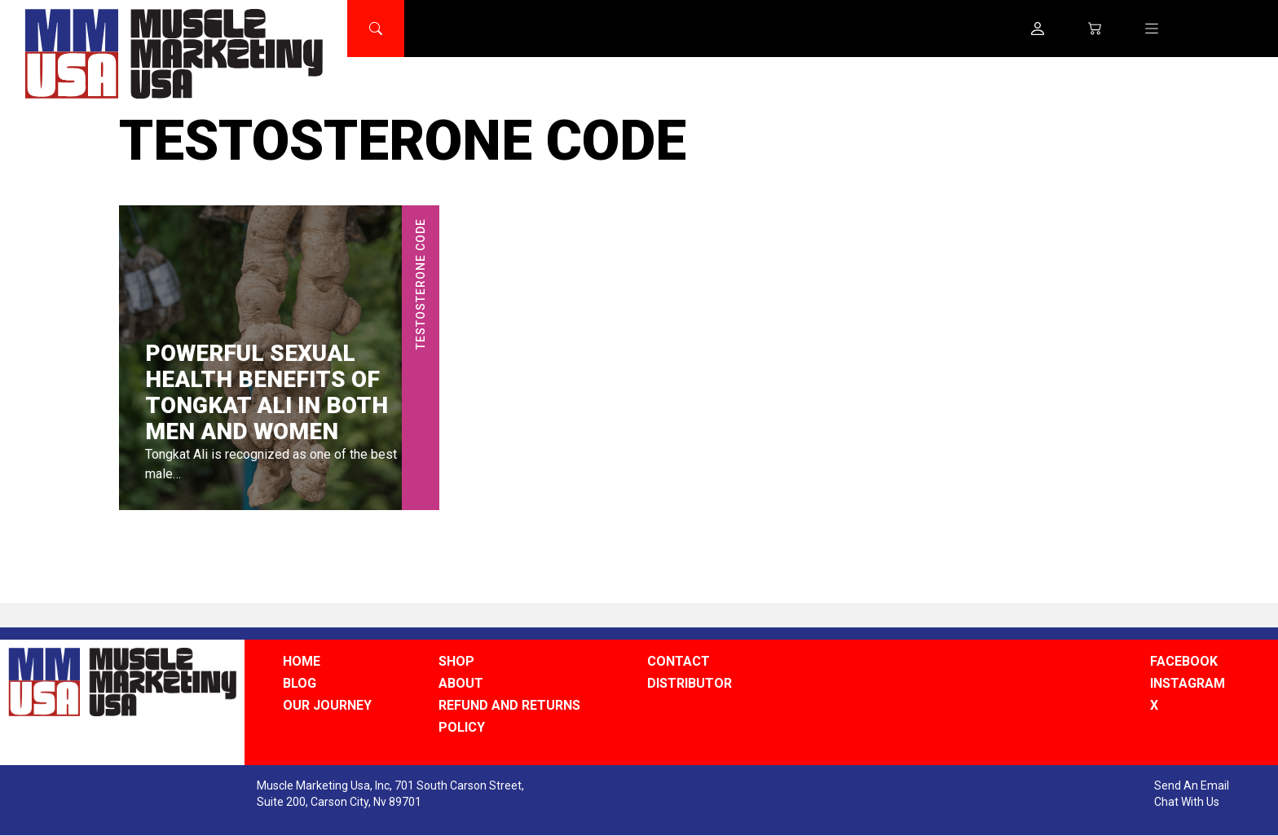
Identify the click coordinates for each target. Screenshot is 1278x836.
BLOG (299, 683)
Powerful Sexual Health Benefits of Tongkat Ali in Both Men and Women (266, 392)
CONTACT (678, 661)
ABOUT (460, 683)
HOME (301, 661)
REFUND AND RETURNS (509, 705)
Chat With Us (1186, 801)
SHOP (456, 661)
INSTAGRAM (1187, 683)
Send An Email (1191, 785)
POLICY (461, 727)
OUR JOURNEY (327, 705)
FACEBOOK (1184, 661)
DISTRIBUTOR (689, 683)
